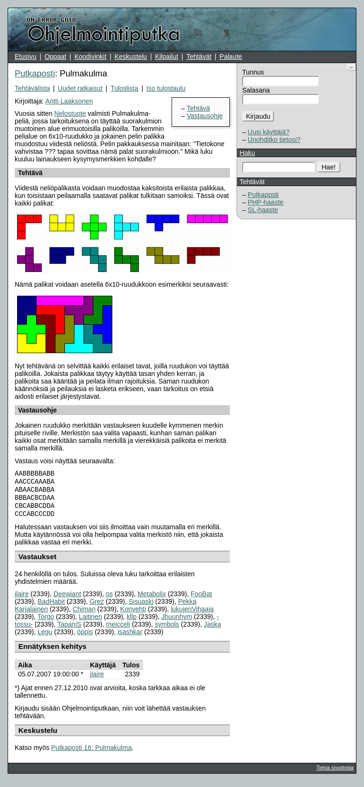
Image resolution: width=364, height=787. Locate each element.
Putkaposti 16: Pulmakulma (91, 753)
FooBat (201, 599)
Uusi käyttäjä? (269, 132)
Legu (44, 637)
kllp (131, 622)
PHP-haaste (265, 202)
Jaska (212, 630)
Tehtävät (198, 56)
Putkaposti (263, 194)
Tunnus (253, 72)
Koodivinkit (90, 56)
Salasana (256, 90)
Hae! (329, 167)
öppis (85, 637)
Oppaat (55, 56)
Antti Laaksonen (69, 101)
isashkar (130, 637)
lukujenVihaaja (192, 614)
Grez (97, 607)
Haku (247, 153)
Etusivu (25, 56)
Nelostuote (70, 113)
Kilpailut (166, 56)
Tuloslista (124, 88)
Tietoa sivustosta (334, 773)
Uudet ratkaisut (80, 88)
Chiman (84, 614)
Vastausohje (205, 116)
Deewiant (67, 599)
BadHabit (51, 607)
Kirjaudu (258, 116)
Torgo (45, 622)
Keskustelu (131, 56)
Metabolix (151, 599)
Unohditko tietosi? (274, 139)
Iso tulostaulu (166, 88)
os (109, 599)
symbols (167, 630)
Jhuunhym (177, 622)
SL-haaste (263, 210)
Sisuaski (140, 607)
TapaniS (69, 630)
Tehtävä (198, 108)
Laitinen (90, 622)
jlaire (22, 599)
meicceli (118, 630)
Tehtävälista (32, 88)
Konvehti (133, 614)
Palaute (230, 56)
